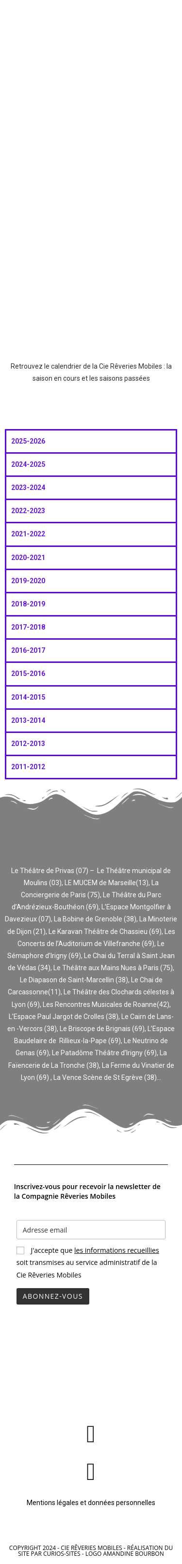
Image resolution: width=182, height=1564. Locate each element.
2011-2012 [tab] (28, 767)
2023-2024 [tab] (28, 487)
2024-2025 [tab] (28, 464)
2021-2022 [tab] (28, 534)
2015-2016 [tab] (28, 673)
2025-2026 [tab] (28, 441)
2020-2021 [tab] (28, 557)
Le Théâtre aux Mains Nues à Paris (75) (113, 968)
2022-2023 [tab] (28, 511)
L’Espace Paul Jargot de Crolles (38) (63, 1016)
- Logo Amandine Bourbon (123, 1554)
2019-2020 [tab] (28, 581)
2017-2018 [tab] (28, 627)
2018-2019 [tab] (28, 604)
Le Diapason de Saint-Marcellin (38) (74, 980)
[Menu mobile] (168, 18)
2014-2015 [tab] (28, 697)
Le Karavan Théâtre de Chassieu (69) (105, 931)
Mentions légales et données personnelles (91, 1503)
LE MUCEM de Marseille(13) (107, 883)
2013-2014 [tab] (28, 720)
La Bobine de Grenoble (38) (95, 919)
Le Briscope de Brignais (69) (102, 1029)
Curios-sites (62, 1554)
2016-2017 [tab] (28, 650)
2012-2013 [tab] (28, 743)
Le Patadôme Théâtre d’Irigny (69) (104, 1053)
